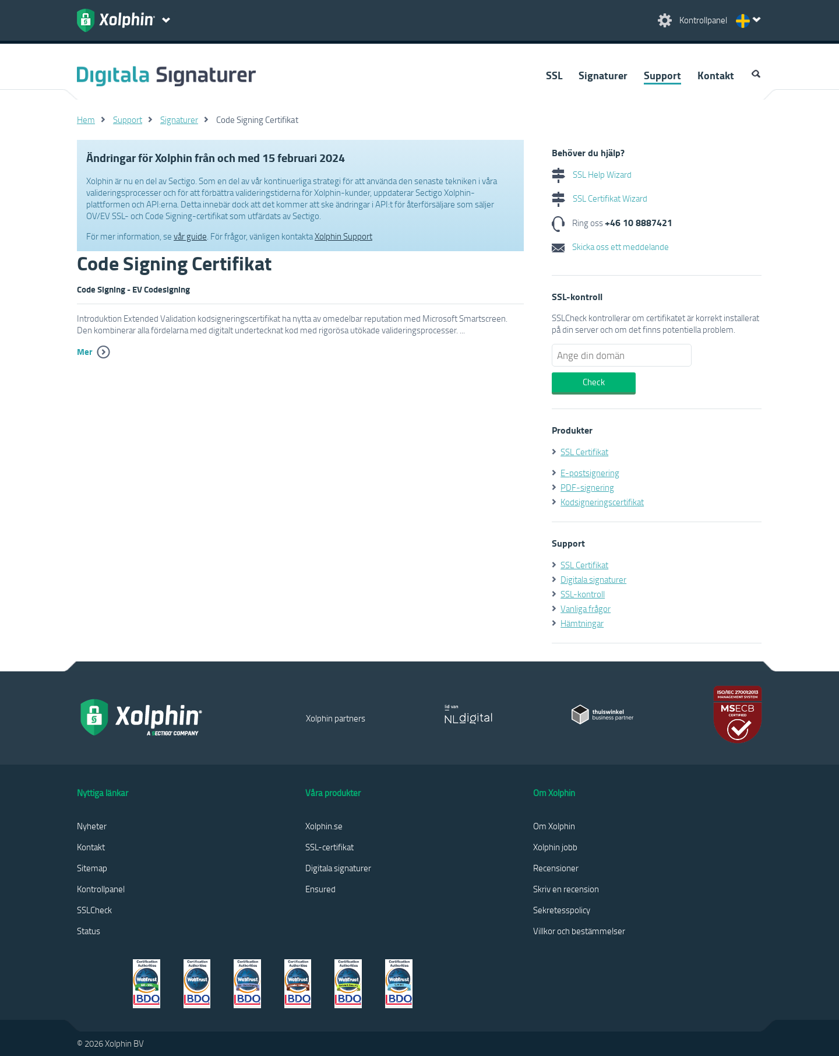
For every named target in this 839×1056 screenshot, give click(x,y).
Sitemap (92, 868)
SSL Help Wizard (592, 174)
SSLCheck (94, 910)
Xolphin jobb (555, 847)
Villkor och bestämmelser (579, 931)
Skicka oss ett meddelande (610, 246)
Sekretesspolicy (561, 910)
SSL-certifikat (329, 847)
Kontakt (715, 75)
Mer (85, 351)
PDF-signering (587, 487)
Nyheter (92, 826)
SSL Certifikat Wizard (599, 198)
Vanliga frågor (585, 608)
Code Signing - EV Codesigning (133, 289)
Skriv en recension (566, 889)
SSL (554, 75)
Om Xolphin (554, 826)
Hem (86, 119)
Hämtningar (582, 623)
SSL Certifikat (584, 451)
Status (88, 931)
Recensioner (556, 868)
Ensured (320, 889)
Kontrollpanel (101, 889)
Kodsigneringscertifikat (602, 502)
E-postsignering (589, 472)
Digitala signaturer (593, 579)
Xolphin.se (324, 826)
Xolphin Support (343, 236)
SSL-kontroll (582, 594)
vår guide (190, 236)
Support (662, 75)
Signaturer (603, 75)
